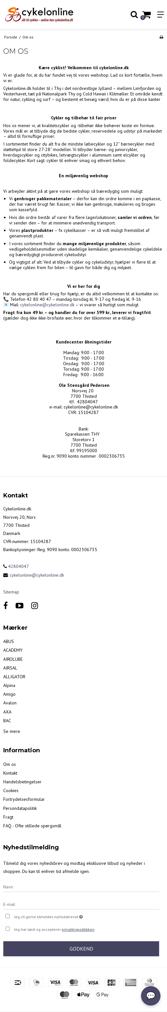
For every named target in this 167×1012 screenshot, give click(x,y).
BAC (7, 721)
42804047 (16, 566)
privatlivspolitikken (78, 929)
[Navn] (81, 886)
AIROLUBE (13, 659)
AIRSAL (10, 668)
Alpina (9, 685)
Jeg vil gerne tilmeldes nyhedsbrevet (64, 916)
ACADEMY (12, 650)
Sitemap (11, 592)
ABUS (8, 641)
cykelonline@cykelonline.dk (47, 305)
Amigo (9, 694)
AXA (7, 712)
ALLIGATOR (14, 677)
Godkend (81, 948)
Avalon (10, 703)
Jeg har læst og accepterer (54, 929)
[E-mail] (81, 904)
